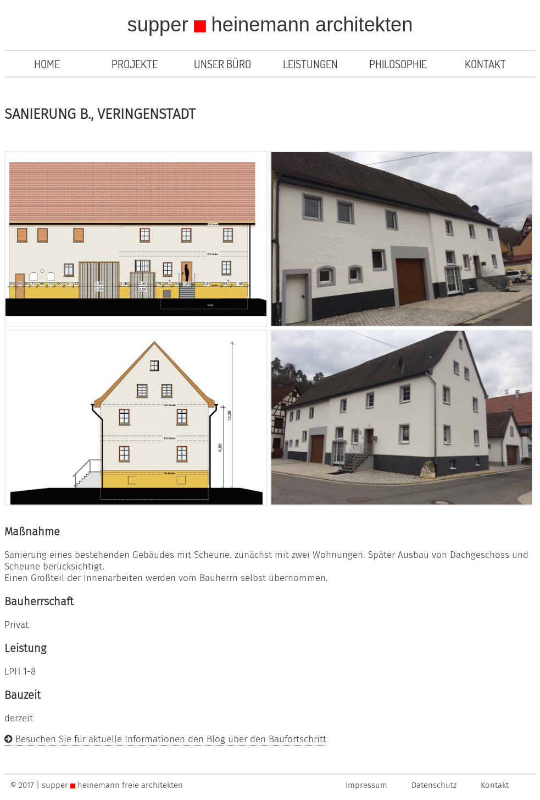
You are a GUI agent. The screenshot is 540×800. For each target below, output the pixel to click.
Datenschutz (434, 785)
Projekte (135, 64)
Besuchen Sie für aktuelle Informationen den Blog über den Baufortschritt (165, 739)
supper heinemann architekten (270, 24)
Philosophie (398, 64)
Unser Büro (222, 64)
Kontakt (485, 64)
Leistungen (310, 64)
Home (47, 64)
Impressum (366, 785)
